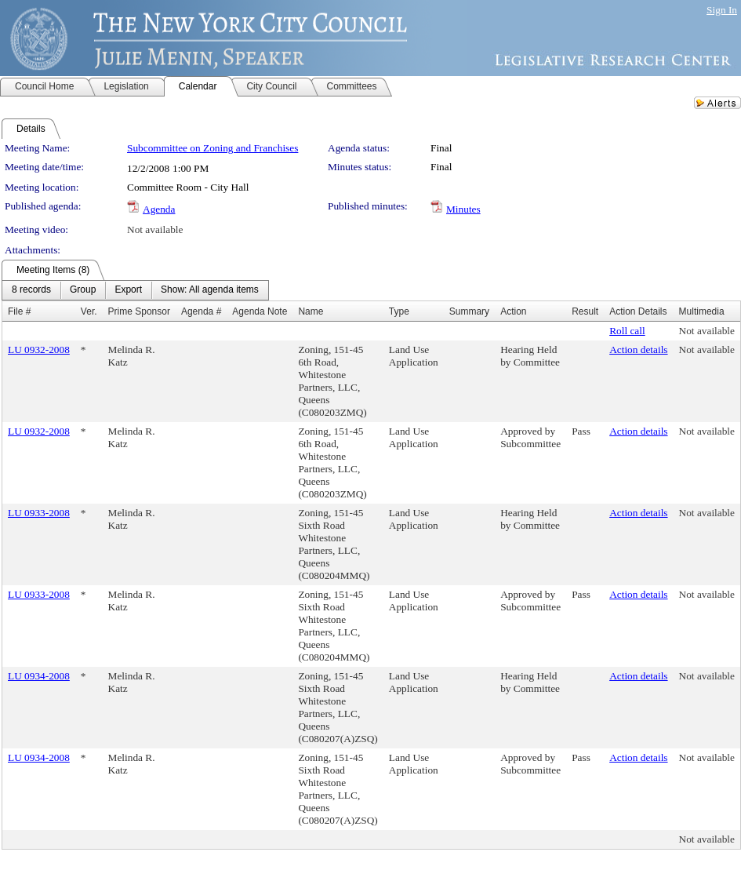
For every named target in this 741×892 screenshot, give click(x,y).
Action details (638, 349)
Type (399, 311)
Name (310, 311)
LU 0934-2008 (39, 676)
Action (513, 311)
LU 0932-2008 (39, 349)
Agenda (159, 209)
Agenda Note (259, 311)
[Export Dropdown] (128, 290)
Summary (469, 311)
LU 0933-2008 (39, 513)
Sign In (721, 10)
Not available (155, 229)
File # (19, 311)
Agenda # (201, 311)
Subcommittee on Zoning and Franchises (212, 148)
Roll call (627, 331)
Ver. (89, 311)
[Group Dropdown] (82, 290)
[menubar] (135, 290)
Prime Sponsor (139, 311)
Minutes (463, 209)
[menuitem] (31, 290)
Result (585, 311)
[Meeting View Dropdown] (209, 290)
